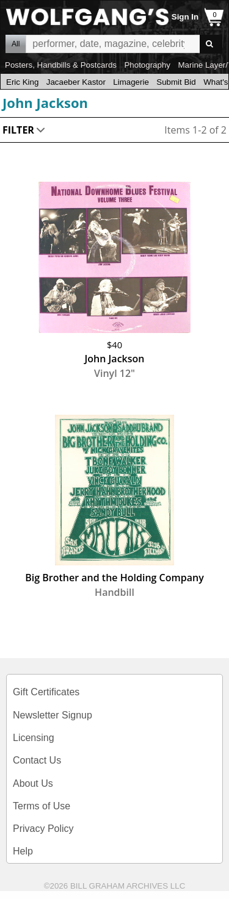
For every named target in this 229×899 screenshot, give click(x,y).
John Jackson (45, 102)
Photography (147, 65)
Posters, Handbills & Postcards (61, 65)
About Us (33, 783)
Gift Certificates (46, 692)
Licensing (33, 737)
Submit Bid (175, 82)
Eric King (22, 82)
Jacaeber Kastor (76, 82)
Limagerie (131, 82)
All (16, 44)
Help (23, 851)
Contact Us (37, 760)
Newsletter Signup (52, 715)
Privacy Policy (43, 828)
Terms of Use (41, 806)
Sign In (185, 16)
